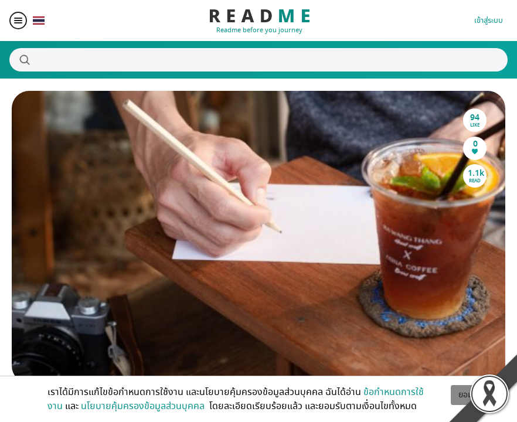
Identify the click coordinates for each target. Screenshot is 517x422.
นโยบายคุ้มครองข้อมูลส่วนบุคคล (144, 406)
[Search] (258, 60)
